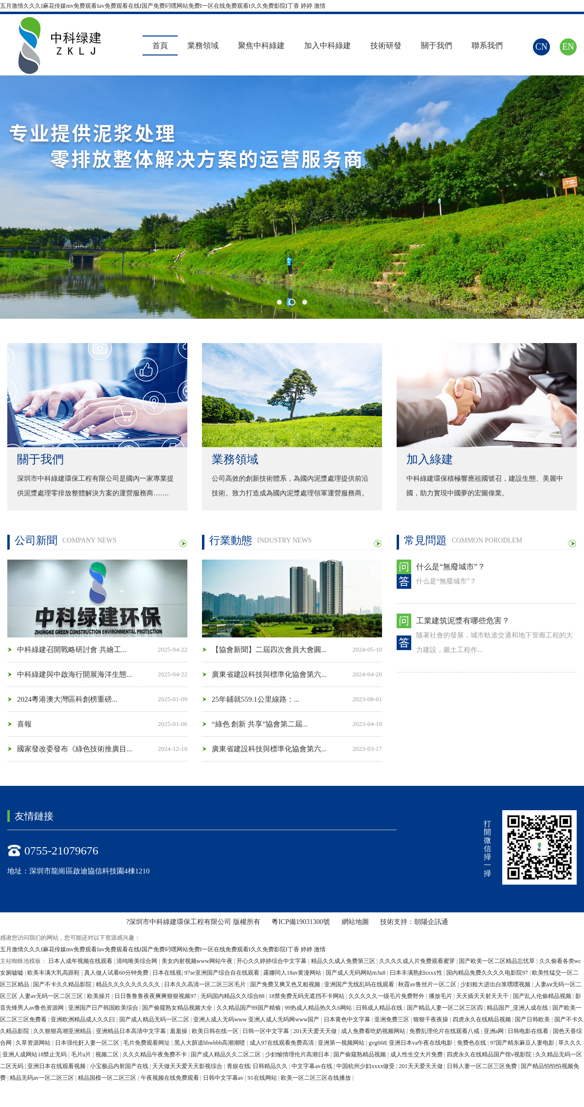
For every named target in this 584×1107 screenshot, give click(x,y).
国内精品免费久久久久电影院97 (487, 972)
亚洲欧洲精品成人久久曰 (83, 1019)
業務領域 (203, 45)
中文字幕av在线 (312, 1066)
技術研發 (386, 45)
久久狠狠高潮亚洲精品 (63, 1031)
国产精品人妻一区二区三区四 (445, 1007)
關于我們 (436, 45)
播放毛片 (441, 996)
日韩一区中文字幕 (266, 1031)
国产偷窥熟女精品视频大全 (178, 1007)
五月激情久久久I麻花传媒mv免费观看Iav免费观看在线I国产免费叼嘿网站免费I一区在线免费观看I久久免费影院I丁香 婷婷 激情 (163, 5)
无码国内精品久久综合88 (233, 996)
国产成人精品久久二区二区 (226, 1054)
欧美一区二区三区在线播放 (316, 1077)
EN (568, 47)
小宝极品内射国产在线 (120, 1066)
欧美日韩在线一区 (216, 1031)
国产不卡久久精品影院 (63, 984)
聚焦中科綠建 (261, 45)
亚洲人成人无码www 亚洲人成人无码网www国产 (257, 1019)
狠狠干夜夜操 (431, 1019)
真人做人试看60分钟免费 (117, 972)
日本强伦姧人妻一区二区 (88, 1042)
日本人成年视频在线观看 (81, 961)
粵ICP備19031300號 (301, 922)
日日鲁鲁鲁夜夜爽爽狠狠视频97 (156, 996)
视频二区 (107, 1054)
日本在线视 (167, 972)
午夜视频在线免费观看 (171, 1077)
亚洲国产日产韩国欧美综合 (104, 1007)
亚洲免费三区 (392, 1019)
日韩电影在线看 (529, 1031)
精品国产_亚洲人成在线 (518, 1007)
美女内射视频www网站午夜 (198, 961)
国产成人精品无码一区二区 (155, 1019)
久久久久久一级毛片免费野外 (387, 996)
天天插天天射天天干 (483, 996)
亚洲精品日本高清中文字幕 (131, 1031)
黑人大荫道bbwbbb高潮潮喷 (210, 1042)
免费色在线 (472, 1042)
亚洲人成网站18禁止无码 (35, 1054)
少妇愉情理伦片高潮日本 (298, 1054)
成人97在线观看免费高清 (282, 1042)
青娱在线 (238, 1066)
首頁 (160, 45)
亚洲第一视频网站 (342, 1042)
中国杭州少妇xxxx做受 (366, 1066)
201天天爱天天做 (315, 1031)
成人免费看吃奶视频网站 (374, 1031)
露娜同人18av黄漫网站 (293, 972)
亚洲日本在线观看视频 (57, 1066)
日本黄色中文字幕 (348, 1019)
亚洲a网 (494, 1031)
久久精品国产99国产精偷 (249, 1007)
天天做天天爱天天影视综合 (188, 1066)
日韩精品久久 (271, 1066)
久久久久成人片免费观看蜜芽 (417, 961)
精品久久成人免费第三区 (344, 961)
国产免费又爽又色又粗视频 (286, 984)
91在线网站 (263, 1077)
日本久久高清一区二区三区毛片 (205, 984)
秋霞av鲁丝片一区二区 (427, 984)
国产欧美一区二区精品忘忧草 (497, 961)
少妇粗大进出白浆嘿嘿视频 (496, 984)
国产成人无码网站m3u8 (356, 972)
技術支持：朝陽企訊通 (414, 922)
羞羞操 (179, 1031)
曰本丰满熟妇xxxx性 (417, 972)
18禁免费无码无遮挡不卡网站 (307, 996)
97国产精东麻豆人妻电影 (523, 1042)
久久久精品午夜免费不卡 (155, 1054)
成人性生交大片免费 (417, 1054)
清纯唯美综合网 (137, 961)
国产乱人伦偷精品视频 (543, 996)
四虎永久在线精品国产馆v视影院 (490, 1054)
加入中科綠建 (327, 45)
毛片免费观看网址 (147, 1042)
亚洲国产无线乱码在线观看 (360, 984)
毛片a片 (81, 1054)
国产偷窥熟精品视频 (360, 1054)
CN (541, 47)
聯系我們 (487, 45)
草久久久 (570, 1042)
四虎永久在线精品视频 (482, 1019)
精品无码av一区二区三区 (42, 1077)
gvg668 (377, 1042)
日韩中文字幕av (224, 1077)
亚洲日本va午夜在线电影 (421, 1042)
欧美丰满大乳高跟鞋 (54, 972)
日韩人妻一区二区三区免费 (482, 1066)
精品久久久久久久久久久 (129, 984)
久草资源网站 (34, 1042)
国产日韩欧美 (533, 1019)
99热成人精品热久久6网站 (319, 1007)
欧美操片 (99, 996)
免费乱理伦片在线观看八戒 (445, 1031)
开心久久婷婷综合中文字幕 (272, 961)
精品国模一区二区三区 (108, 1077)
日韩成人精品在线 (380, 1007)
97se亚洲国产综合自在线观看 (222, 972)
